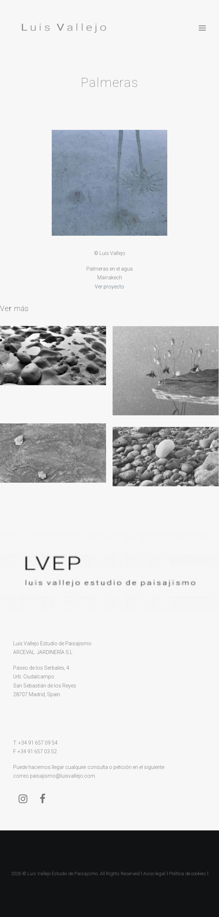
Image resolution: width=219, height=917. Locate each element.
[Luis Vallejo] (62, 28)
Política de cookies (187, 873)
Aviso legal (154, 873)
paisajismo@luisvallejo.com (62, 776)
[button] (202, 28)
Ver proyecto (109, 287)
